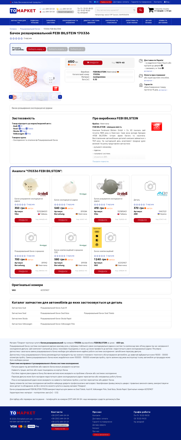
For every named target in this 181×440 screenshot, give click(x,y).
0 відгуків (28, 38)
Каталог (95, 428)
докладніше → (149, 71)
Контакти (158, 2)
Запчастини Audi (19, 308)
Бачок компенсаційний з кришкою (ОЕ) (68, 251)
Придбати (92, 63)
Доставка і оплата (121, 2)
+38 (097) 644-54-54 (60, 415)
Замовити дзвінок (60, 425)
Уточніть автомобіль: (18, 49)
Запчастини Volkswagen (22, 324)
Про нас (95, 431)
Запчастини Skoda (19, 319)
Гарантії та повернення (102, 422)
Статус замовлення (101, 435)
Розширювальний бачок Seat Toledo (99, 313)
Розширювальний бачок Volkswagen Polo (58, 324)
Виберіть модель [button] (57, 49)
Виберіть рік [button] (77, 49)
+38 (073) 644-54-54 (60, 422)
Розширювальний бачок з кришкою (29, 251)
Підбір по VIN (106, 2)
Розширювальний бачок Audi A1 (54, 308)
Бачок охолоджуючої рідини (66, 200)
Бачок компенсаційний (103, 251)
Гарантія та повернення (141, 2)
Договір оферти (99, 425)
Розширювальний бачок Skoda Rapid (56, 319)
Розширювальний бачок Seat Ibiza (55, 313)
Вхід (166, 2)
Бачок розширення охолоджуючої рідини (29, 200)
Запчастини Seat (19, 313)
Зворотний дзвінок (65, 12)
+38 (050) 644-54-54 (60, 419)
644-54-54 (47, 9)
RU (90, 2)
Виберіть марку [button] (36, 49)
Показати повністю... (101, 162)
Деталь (137, 200)
